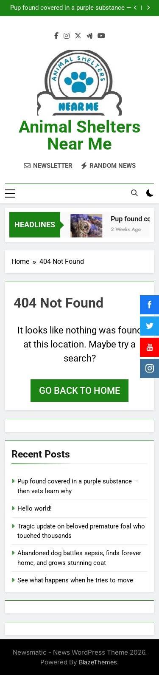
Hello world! (34, 508)
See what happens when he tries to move (75, 580)
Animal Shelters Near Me (80, 135)
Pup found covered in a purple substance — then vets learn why (70, 8)
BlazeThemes (98, 661)
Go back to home (79, 390)
